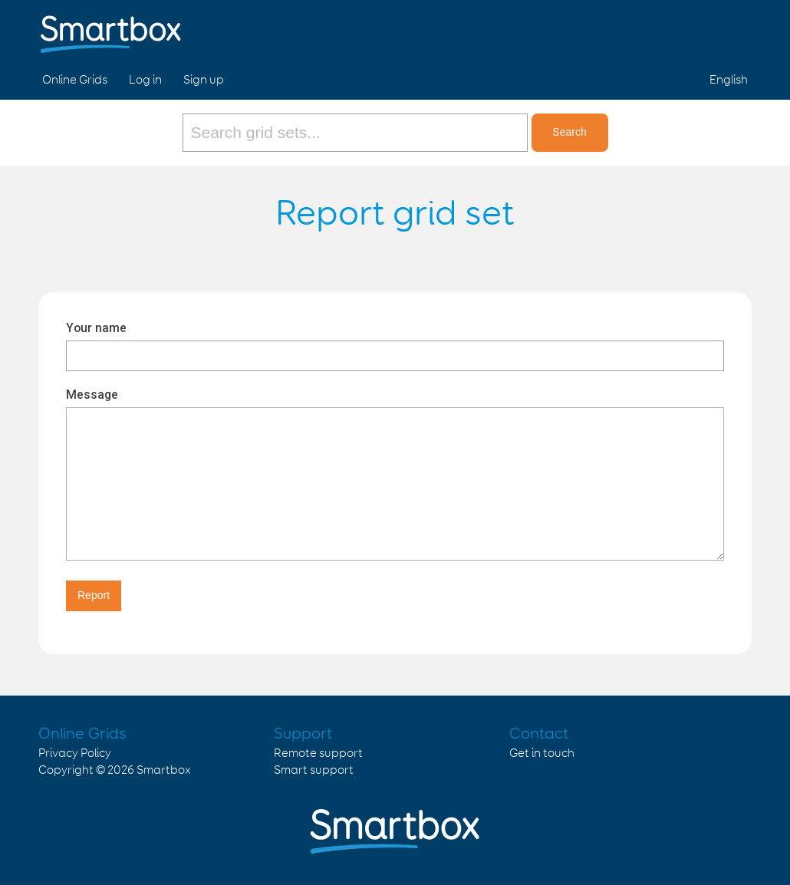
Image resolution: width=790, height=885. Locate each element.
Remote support (318, 753)
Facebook (661, 29)
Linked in (733, 29)
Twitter (697, 29)
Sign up (203, 80)
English (728, 80)
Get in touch (541, 753)
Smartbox (164, 770)
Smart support (314, 770)
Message (92, 394)
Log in (145, 80)
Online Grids (74, 80)
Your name (96, 328)
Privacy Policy (74, 753)
